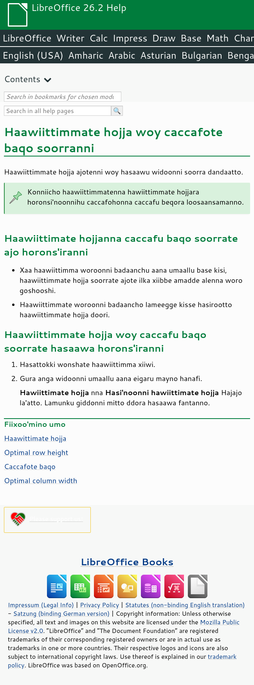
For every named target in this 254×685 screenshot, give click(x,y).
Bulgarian (201, 55)
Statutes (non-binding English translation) (185, 604)
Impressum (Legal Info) (41, 604)
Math (217, 38)
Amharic (85, 55)
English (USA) (32, 55)
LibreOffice (26, 38)
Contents (22, 79)
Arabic (121, 55)
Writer (70, 38)
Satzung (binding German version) (61, 613)
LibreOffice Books (127, 561)
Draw (163, 38)
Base (191, 38)
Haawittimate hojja (35, 438)
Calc (98, 38)
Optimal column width (40, 480)
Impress (130, 38)
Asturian (158, 55)
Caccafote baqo (30, 466)
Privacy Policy (99, 604)
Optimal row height (36, 452)
